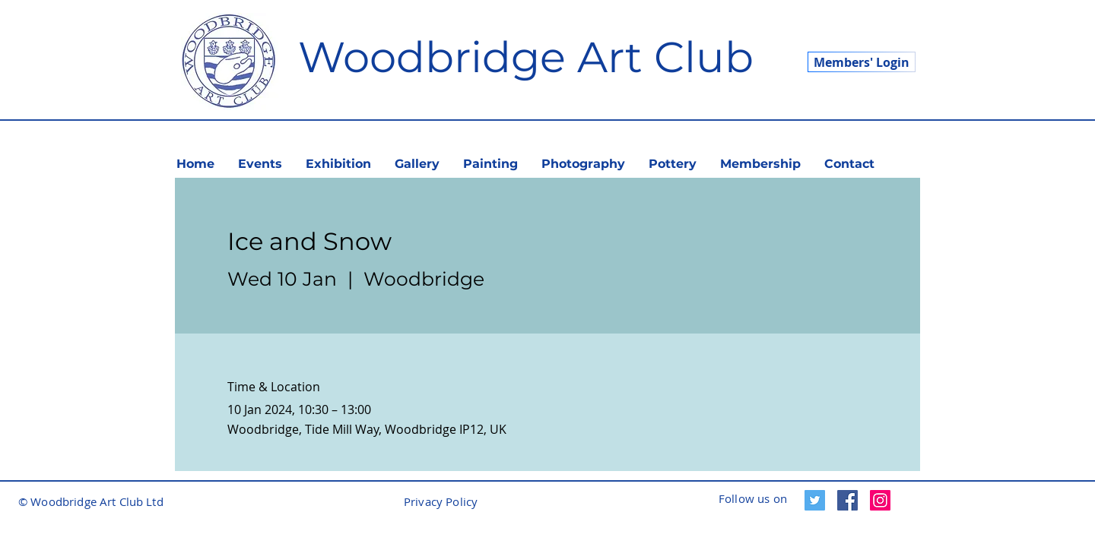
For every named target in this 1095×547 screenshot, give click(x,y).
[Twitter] (815, 500)
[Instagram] (880, 500)
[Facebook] (847, 500)
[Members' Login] (862, 62)
